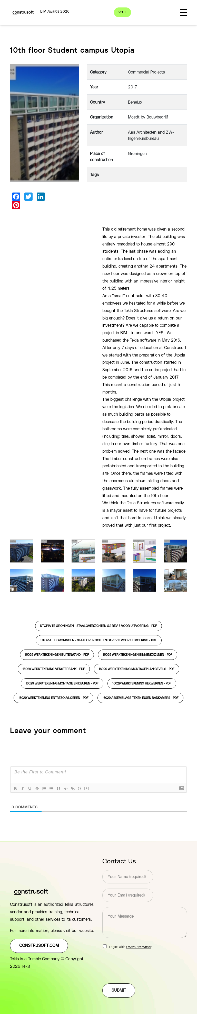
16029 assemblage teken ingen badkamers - (140, 697)
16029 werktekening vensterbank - (54, 669)
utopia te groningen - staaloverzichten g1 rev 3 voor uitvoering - (99, 640)
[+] (87, 788)
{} (79, 788)
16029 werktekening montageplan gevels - (136, 669)
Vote (122, 12)
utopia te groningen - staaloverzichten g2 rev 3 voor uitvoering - (98, 625)
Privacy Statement (138, 946)
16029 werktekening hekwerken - (141, 683)
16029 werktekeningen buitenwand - (57, 654)
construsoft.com (39, 946)
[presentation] (141, 975)
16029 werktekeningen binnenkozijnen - (137, 654)
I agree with (130, 946)
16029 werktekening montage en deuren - (62, 683)
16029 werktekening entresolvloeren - (53, 697)
